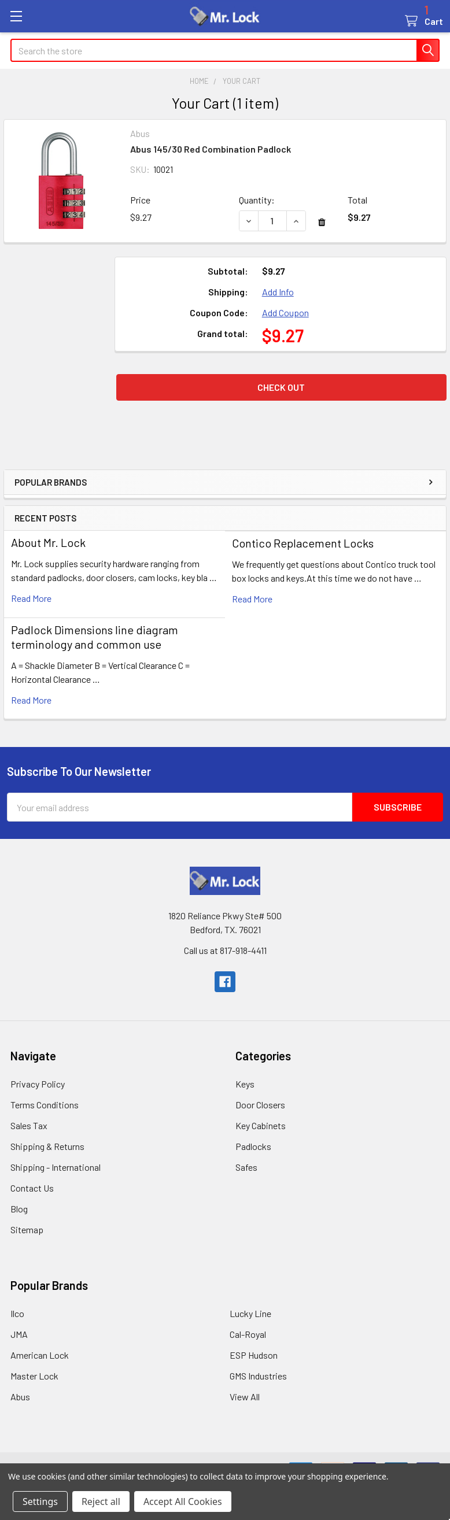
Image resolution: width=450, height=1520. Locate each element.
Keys (244, 1083)
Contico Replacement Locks (303, 543)
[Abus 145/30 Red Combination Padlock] (272, 221)
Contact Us (32, 1187)
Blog (19, 1208)
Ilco (17, 1313)
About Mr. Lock (48, 542)
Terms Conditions (44, 1104)
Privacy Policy (37, 1083)
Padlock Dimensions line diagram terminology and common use (94, 637)
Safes (246, 1167)
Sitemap (26, 1229)
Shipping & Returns (47, 1146)
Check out (281, 387)
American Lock (39, 1354)
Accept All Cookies (182, 1501)
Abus (20, 1396)
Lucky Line (250, 1313)
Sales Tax (28, 1125)
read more (31, 598)
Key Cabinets (260, 1125)
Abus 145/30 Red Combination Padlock (210, 148)
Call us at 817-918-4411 (225, 950)
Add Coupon (285, 312)
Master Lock (34, 1375)
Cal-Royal (248, 1334)
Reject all (101, 1501)
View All (245, 1396)
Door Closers (260, 1104)
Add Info (278, 291)
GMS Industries (258, 1375)
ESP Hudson (254, 1354)
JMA (19, 1334)
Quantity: (257, 199)
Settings (40, 1501)
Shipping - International (55, 1167)
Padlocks (253, 1146)
